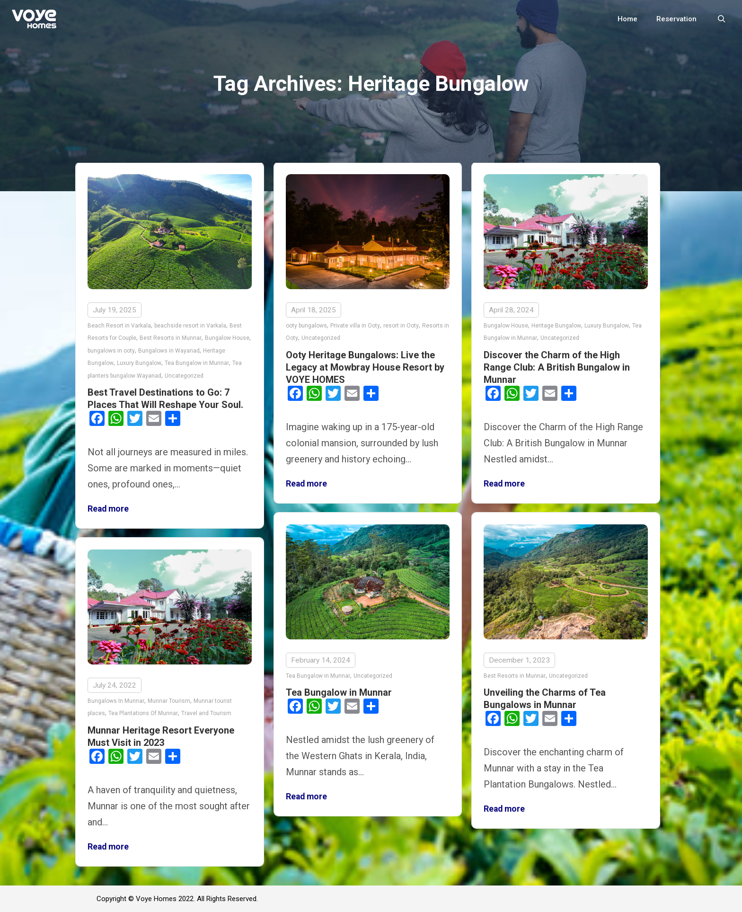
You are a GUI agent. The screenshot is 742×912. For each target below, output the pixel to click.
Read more (108, 509)
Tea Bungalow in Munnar (197, 363)
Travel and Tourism (206, 711)
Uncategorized (184, 375)
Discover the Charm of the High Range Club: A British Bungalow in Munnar (557, 367)
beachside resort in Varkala (190, 325)
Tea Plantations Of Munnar (143, 711)
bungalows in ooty (111, 350)
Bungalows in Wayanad (169, 350)
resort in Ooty (401, 325)
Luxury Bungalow (139, 363)
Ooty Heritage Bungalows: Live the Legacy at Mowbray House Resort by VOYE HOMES (365, 367)
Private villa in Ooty (355, 325)
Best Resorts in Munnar (171, 338)
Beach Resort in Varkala (119, 325)
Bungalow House (227, 338)
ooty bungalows (306, 325)
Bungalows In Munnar (116, 699)
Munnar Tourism (169, 699)
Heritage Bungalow (556, 325)
